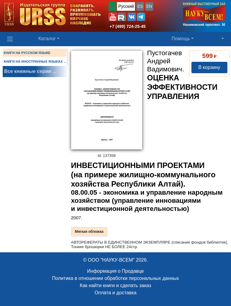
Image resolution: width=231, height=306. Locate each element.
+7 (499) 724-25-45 (128, 26)
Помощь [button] (181, 38)
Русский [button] (126, 6)
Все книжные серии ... (30, 71)
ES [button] (140, 6)
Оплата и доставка (115, 292)
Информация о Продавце (115, 271)
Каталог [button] (47, 38)
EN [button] (149, 6)
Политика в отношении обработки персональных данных (115, 278)
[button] (113, 17)
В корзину (209, 67)
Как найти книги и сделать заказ (115, 285)
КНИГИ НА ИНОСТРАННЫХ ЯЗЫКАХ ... (35, 61)
